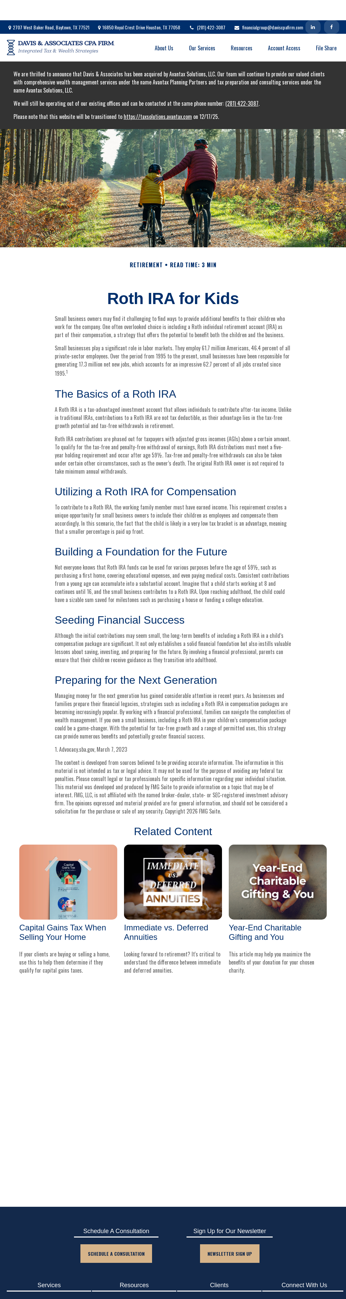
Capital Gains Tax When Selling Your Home (62, 912)
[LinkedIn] (313, 7)
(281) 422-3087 (207, 6)
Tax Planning (45, 1292)
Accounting (45, 1281)
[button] (164, 27)
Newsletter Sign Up (229, 1233)
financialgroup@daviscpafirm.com (268, 6)
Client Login (215, 1281)
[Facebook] (331, 7)
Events (130, 1292)
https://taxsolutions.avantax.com (158, 96)
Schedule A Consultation (116, 1233)
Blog (130, 1281)
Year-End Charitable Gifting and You (265, 912)
